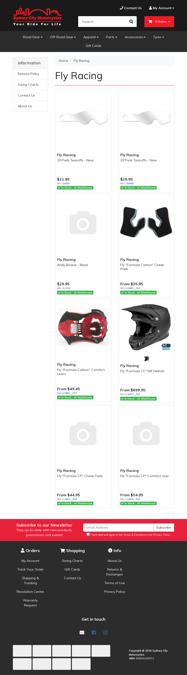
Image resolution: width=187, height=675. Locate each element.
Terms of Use (114, 583)
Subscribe (163, 527)
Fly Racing (66, 154)
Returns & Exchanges (114, 571)
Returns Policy (28, 74)
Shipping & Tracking (30, 580)
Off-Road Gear (61, 37)
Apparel (89, 37)
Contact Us (26, 95)
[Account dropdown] (159, 8)
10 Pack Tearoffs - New (75, 160)
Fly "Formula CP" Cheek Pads (80, 476)
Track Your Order (30, 569)
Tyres (157, 37)
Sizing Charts (28, 84)
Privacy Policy (114, 592)
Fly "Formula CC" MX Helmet (142, 371)
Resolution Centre (30, 592)
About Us (25, 106)
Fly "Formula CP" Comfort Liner (144, 476)
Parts (110, 37)
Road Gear (31, 37)
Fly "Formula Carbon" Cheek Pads (142, 267)
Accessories (134, 37)
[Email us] (82, 632)
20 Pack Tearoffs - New (138, 160)
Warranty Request (30, 602)
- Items (158, 21)
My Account (30, 561)
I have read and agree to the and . (129, 534)
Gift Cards (93, 46)
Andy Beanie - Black (72, 265)
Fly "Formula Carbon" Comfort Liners (81, 372)
